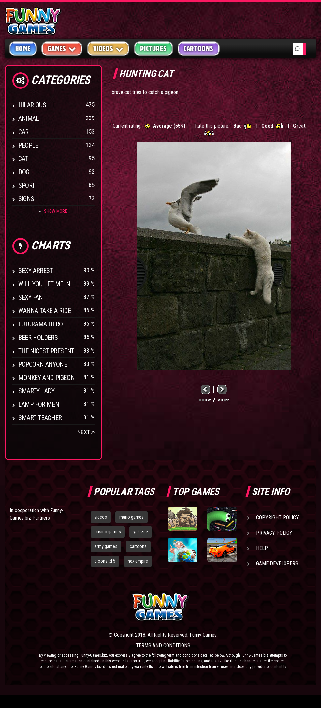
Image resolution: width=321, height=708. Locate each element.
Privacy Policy (274, 533)
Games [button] (62, 48)
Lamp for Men (38, 404)
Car (23, 132)
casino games (108, 531)
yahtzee (140, 531)
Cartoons (198, 48)
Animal (28, 118)
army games (106, 546)
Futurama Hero (40, 324)
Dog (23, 172)
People (28, 145)
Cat (23, 159)
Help (262, 548)
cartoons (138, 546)
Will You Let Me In (44, 284)
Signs (26, 199)
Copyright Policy (277, 517)
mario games (131, 517)
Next (86, 432)
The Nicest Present (46, 351)
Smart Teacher (40, 418)
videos (101, 517)
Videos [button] (108, 48)
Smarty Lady (36, 391)
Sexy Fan (30, 297)
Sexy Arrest (35, 271)
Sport (26, 185)
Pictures (153, 48)
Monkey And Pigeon (46, 378)
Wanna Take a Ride (44, 311)
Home (23, 48)
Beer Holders (38, 337)
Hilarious (32, 105)
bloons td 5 (105, 561)
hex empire (138, 561)
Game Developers (277, 563)
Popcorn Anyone (42, 364)
